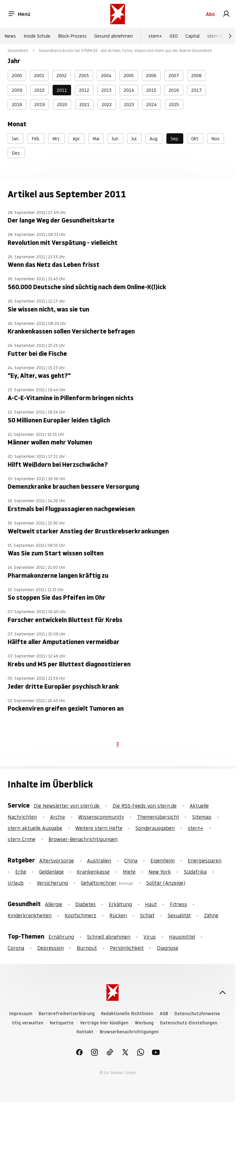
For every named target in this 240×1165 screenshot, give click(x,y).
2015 (151, 90)
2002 (61, 75)
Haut (151, 904)
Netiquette (62, 1023)
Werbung (144, 1023)
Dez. (16, 153)
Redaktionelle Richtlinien (127, 1013)
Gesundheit (18, 50)
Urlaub (16, 883)
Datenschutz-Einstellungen (188, 1023)
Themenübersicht (158, 817)
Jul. (134, 139)
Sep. (175, 139)
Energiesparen (205, 860)
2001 (39, 75)
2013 (106, 90)
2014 (129, 90)
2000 (17, 75)
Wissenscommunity (101, 817)
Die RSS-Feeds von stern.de (145, 805)
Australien (99, 860)
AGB (164, 1013)
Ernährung (61, 937)
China (130, 860)
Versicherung (52, 883)
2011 (62, 90)
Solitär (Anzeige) (165, 883)
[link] (226, 14)
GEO (174, 36)
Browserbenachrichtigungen (129, 1032)
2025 (174, 104)
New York (160, 871)
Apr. (76, 139)
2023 (129, 104)
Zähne (211, 915)
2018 (17, 104)
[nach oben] (222, 992)
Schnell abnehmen (108, 937)
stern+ (155, 36)
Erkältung (120, 904)
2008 (196, 75)
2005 (129, 75)
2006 (151, 75)
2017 (196, 90)
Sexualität (179, 915)
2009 (17, 90)
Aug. (153, 139)
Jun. (115, 139)
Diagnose (167, 948)
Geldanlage (51, 871)
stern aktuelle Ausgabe (35, 828)
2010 (39, 90)
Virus (149, 937)
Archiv (57, 817)
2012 (84, 90)
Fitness (178, 904)
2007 (174, 75)
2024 (151, 104)
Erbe (20, 871)
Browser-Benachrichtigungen (83, 839)
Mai (95, 139)
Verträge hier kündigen (104, 1023)
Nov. (215, 139)
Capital (192, 36)
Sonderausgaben (155, 828)
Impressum (20, 1013)
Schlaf (147, 915)
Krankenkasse (93, 871)
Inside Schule (37, 36)
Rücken (118, 915)
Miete (129, 871)
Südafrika (195, 871)
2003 (84, 75)
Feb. (36, 139)
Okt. (195, 139)
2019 (39, 104)
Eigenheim (162, 860)
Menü (19, 14)
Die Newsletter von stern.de (67, 805)
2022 (107, 104)
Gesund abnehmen (113, 36)
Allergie (53, 904)
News (10, 36)
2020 (62, 104)
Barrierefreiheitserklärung (67, 1013)
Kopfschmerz (80, 915)
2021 (84, 104)
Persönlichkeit (127, 948)
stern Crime (219, 36)
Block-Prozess (72, 36)
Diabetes (85, 904)
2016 (174, 90)
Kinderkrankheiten (30, 915)
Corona (16, 948)
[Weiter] (230, 36)
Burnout (87, 948)
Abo (210, 14)
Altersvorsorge (56, 860)
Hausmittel (182, 937)
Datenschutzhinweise (197, 1013)
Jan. (15, 139)
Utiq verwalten (27, 1023)
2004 (106, 75)
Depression (50, 948)
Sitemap (201, 817)
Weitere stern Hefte (98, 828)
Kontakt (84, 1032)
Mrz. (56, 139)
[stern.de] (117, 14)
